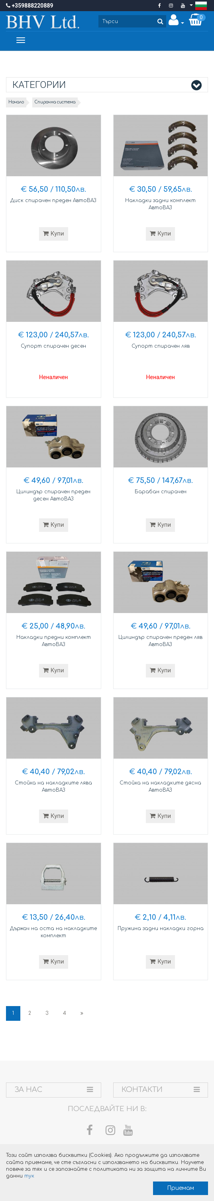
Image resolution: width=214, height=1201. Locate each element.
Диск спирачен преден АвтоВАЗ (53, 200)
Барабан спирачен (161, 491)
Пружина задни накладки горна (161, 928)
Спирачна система (55, 102)
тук (29, 1176)
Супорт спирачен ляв (161, 346)
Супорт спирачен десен (53, 346)
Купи (53, 233)
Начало (16, 102)
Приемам (180, 1188)
